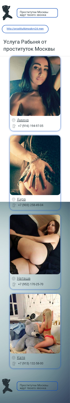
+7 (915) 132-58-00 (30, 363)
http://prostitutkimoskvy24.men (25, 28)
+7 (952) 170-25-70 (30, 284)
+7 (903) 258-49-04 (30, 205)
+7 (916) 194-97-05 (30, 126)
